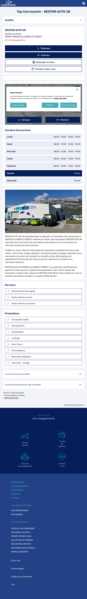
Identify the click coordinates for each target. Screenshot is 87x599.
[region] (43, 99)
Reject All (50, 105)
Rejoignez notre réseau (23, 548)
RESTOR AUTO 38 (11, 398)
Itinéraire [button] (43, 55)
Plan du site (15, 561)
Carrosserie (17, 490)
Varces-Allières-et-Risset (14, 395)
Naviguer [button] (24, 120)
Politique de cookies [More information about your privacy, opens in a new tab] (60, 98)
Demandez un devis (20, 532)
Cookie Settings (18, 105)
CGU (13, 585)
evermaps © (79, 405)
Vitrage (15, 498)
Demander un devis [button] (44, 62)
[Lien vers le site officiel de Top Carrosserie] (8, 3)
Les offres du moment (22, 540)
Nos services (17, 482)
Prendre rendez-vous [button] (43, 69)
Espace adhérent (19, 552)
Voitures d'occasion (21, 505)
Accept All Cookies (68, 105)
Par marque (17, 514)
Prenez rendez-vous (21, 536)
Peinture (15, 494)
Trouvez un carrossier (22, 528)
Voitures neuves (19, 522)
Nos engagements (20, 486)
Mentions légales (17, 569)
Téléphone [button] (43, 48)
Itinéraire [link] (63, 120)
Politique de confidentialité (21, 577)
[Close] (77, 89)
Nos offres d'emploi (21, 544)
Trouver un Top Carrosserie (13, 393)
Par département (19, 510)
